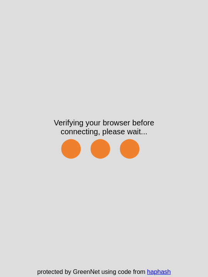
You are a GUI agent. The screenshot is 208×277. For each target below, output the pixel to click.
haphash (159, 272)
